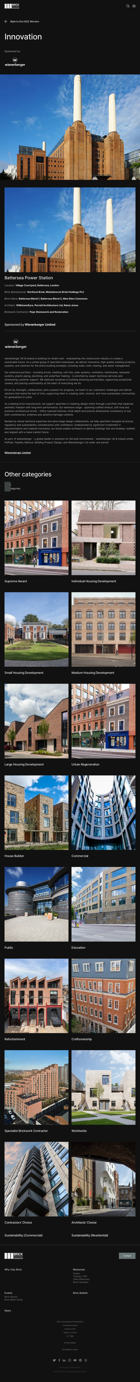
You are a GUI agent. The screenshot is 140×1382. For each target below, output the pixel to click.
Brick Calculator (81, 1282)
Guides (76, 1273)
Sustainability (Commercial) (24, 1235)
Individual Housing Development (94, 581)
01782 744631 (70, 1343)
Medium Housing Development (93, 673)
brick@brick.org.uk (70, 1349)
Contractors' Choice (18, 1222)
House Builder (14, 856)
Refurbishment (15, 1039)
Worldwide (79, 1131)
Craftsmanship (82, 1039)
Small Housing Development (24, 673)
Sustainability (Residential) (90, 1235)
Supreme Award (16, 581)
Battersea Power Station (29, 277)
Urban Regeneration (85, 764)
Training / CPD (80, 1276)
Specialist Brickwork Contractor (26, 1131)
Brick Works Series (14, 1299)
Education (78, 947)
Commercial (80, 856)
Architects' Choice (84, 1222)
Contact (127, 1256)
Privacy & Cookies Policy (70, 1367)
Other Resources (81, 1279)
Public (9, 947)
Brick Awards (11, 1296)
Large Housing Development (24, 764)
